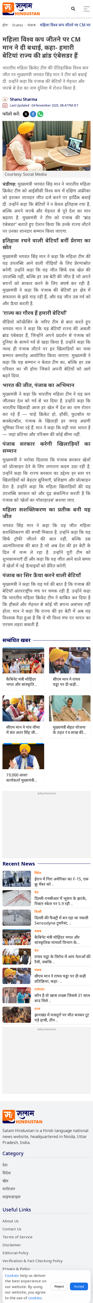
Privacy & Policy (16, 1268)
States (17, 25)
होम (5, 25)
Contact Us (11, 1228)
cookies (35, 1297)
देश (4, 1165)
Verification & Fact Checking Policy (32, 1260)
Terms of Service (17, 1236)
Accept (79, 1286)
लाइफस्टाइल (11, 1196)
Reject (59, 1286)
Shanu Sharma (23, 99)
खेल (5, 1181)
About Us (10, 1220)
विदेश (6, 1173)
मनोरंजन (8, 1189)
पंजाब (31, 25)
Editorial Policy (15, 1252)
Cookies (12, 1275)
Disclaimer (11, 1244)
